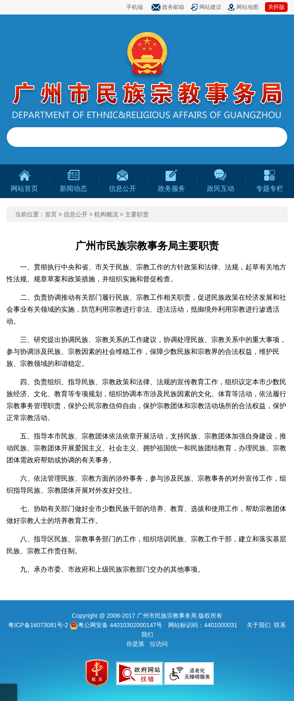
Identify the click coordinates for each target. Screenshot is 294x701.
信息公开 (75, 214)
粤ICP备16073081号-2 (39, 625)
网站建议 (210, 7)
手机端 (134, 7)
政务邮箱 (173, 7)
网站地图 (247, 7)
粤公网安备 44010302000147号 (116, 625)
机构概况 (106, 214)
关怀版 (276, 7)
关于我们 (259, 625)
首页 (51, 214)
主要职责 (137, 214)
